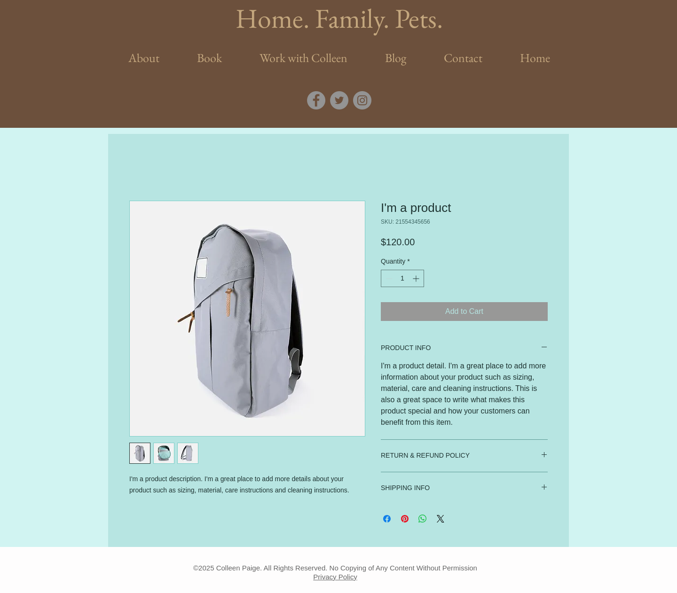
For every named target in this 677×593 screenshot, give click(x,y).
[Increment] (417, 278)
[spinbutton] (402, 278)
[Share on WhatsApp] (422, 518)
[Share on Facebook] (387, 518)
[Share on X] (440, 518)
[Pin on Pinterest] (404, 518)
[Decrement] (388, 278)
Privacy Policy (335, 577)
